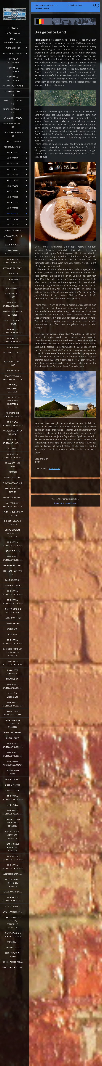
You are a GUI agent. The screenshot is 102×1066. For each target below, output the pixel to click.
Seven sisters (12, 623)
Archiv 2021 (12, 202)
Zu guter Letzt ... (13, 947)
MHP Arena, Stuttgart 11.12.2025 (13, 441)
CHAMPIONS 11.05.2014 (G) (13, 69)
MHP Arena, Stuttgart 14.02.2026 (13, 642)
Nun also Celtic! (13, 618)
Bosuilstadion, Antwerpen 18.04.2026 (12, 835)
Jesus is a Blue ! (12, 245)
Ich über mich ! (13, 33)
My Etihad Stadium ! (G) (12, 111)
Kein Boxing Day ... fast (12, 363)
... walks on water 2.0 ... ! (13, 237)
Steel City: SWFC (12, 785)
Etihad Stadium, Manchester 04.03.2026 (12, 723)
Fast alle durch (12, 779)
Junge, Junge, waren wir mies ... (12, 432)
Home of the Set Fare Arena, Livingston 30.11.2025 (12, 402)
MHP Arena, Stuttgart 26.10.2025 (13, 304)
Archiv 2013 (12, 158)
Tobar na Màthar (12, 477)
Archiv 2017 (12, 180)
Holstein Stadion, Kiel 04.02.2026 (12, 610)
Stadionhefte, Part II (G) (13, 134)
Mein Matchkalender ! (12, 41)
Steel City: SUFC (12, 790)
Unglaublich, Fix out (13, 967)
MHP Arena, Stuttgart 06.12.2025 (13, 423)
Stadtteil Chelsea (12, 732)
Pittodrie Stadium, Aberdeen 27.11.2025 (12, 378)
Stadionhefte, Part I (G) (12, 125)
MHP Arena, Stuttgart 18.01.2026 (13, 558)
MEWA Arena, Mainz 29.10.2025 (12, 313)
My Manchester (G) (13, 118)
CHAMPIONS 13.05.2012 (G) (13, 61)
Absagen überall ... (12, 874)
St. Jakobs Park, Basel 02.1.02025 (12, 252)
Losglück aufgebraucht (13, 695)
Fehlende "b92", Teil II (12, 573)
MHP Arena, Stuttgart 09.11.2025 (13, 340)
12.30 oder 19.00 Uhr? (12, 465)
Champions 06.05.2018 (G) (13, 78)
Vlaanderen (12, 273)
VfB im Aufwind (12, 347)
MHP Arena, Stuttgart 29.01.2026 (13, 593)
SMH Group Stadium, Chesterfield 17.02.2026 (13, 652)
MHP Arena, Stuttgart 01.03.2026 (13, 704)
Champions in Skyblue (12, 772)
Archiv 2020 (12, 197)
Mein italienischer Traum (13, 322)
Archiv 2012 (12, 152)
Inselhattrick (12, 370)
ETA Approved (12, 288)
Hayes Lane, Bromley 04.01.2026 (13, 514)
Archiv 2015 (12, 169)
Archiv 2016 (12, 174)
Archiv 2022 (12, 208)
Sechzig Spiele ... (12, 906)
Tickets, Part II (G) (12, 147)
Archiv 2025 (12, 224)
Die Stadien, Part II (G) (13, 93)
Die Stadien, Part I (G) (13, 85)
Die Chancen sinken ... (12, 354)
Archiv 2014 (12, 163)
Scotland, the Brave (13, 268)
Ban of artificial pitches (13, 490)
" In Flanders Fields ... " (12, 281)
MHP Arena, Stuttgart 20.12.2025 (13, 456)
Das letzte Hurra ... (12, 497)
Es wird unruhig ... (13, 892)
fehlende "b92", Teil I (13, 565)
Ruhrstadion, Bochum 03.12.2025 (13, 415)
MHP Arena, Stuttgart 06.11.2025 (13, 331)
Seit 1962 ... (12, 805)
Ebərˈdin (13, 472)
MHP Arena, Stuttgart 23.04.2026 (13, 858)
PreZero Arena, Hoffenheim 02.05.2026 (12, 882)
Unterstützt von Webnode (65, 503)
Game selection (12, 580)
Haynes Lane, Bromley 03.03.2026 (13, 713)
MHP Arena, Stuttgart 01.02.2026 (13, 602)
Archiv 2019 (12, 191)
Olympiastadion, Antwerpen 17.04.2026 (13, 822)
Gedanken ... (13, 448)
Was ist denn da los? (12, 295)
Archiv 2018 (12, 186)
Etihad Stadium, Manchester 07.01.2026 (12, 533)
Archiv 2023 (12, 213)
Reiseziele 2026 (13, 551)
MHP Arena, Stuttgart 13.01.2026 (13, 544)
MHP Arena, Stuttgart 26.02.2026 (13, 686)
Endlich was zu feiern (12, 955)
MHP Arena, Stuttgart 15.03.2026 (13, 754)
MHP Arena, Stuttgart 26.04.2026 (13, 867)
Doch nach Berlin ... (12, 912)
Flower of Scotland (13, 483)
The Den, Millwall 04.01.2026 (12, 523)
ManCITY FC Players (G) (12, 102)
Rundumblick (12, 679)
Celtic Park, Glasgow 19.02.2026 (12, 663)
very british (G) (13, 48)
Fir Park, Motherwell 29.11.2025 (13, 388)
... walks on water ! (12, 230)
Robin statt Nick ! (12, 585)
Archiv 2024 (12, 219)
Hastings (12, 634)
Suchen (95, 5)
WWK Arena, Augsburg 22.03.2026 (12, 763)
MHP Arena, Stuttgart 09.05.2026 (13, 899)
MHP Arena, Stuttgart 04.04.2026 (13, 798)
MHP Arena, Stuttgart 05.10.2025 (13, 261)
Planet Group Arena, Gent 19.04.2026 (12, 847)
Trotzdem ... (13, 942)
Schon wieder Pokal (13, 962)
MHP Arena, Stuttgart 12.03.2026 (13, 745)
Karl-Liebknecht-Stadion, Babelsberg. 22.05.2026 (13, 922)
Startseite (13, 28)
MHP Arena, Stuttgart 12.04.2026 (13, 812)
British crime (12, 738)
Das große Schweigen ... (12, 672)
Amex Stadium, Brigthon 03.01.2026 (12, 505)
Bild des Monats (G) (12, 53)
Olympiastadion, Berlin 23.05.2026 (13, 935)
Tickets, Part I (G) (13, 141)
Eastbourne (13, 629)
